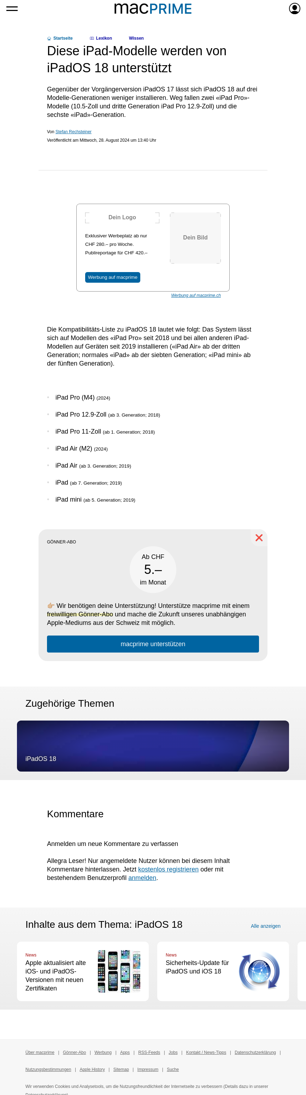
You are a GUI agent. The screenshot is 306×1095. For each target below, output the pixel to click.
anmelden (142, 877)
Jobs (173, 1052)
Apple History (92, 1069)
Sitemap (121, 1069)
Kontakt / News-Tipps (206, 1052)
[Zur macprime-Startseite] (153, 8)
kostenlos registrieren (168, 869)
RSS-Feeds (149, 1052)
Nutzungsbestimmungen (48, 1069)
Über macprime (39, 1052)
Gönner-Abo (74, 1052)
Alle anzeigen (266, 926)
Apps (125, 1052)
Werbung (102, 1052)
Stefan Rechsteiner (73, 131)
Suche (173, 1069)
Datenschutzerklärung (255, 1052)
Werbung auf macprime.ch (196, 295)
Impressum (147, 1069)
